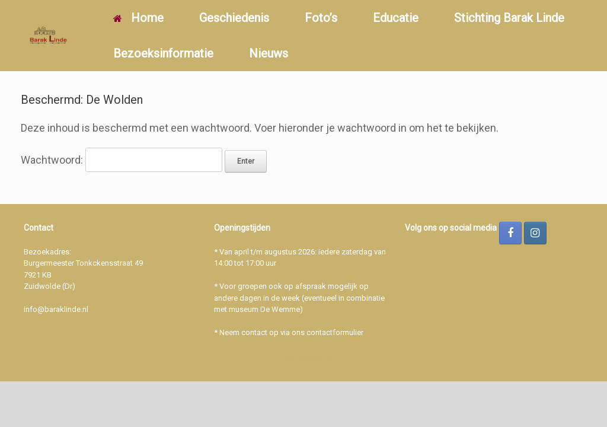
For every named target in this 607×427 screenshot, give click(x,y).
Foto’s (321, 18)
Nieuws (268, 53)
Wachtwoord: (121, 160)
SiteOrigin (299, 358)
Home (138, 18)
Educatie (395, 18)
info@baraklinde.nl (56, 309)
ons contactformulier (327, 332)
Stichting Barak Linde (509, 18)
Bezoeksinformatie (163, 53)
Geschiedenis (234, 18)
